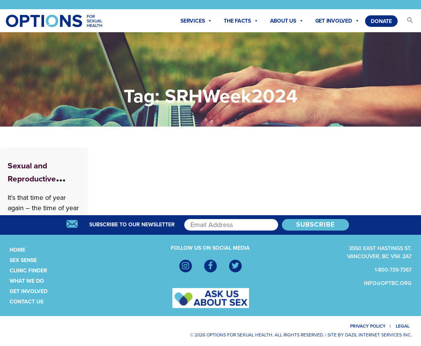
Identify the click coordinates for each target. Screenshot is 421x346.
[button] (406, 22)
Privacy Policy (365, 326)
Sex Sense (23, 260)
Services (196, 21)
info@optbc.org (387, 283)
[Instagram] (185, 266)
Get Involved (337, 21)
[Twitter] (235, 266)
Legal (405, 326)
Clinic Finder (28, 270)
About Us (287, 21)
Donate (381, 21)
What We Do (27, 281)
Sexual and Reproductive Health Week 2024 (41, 179)
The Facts (241, 21)
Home (17, 250)
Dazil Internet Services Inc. (378, 335)
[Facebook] (210, 266)
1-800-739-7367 (393, 270)
